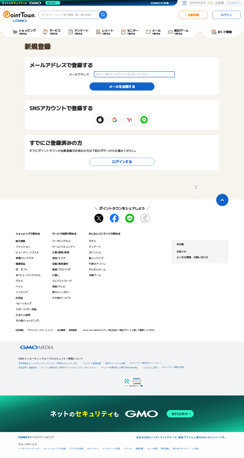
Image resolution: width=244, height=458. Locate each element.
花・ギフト (22, 269)
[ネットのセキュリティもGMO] (31, 3)
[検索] (103, 15)
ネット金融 (152, 448)
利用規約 (20, 330)
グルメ (19, 280)
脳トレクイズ (96, 258)
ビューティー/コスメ (27, 252)
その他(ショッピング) (27, 320)
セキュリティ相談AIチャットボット (146, 363)
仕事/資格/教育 (60, 252)
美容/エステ (59, 258)
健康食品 (20, 263)
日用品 (19, 297)
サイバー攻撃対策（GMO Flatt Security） (120, 367)
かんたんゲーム (97, 269)
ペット (19, 286)
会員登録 (193, 15)
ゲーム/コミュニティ (63, 246)
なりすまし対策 (150, 367)
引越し (55, 275)
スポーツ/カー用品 (26, 309)
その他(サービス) (61, 297)
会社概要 (61, 330)
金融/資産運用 (60, 263)
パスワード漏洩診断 (92, 363)
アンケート (95, 246)
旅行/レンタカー (61, 292)
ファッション (23, 246)
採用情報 (73, 330)
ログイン (226, 15)
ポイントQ (95, 252)
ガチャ (92, 241)
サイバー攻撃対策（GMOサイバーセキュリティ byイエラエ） (69, 367)
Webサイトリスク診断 (115, 363)
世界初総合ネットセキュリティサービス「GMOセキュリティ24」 (48, 363)
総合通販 (20, 241)
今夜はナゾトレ (97, 263)
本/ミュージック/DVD (28, 275)
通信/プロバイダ (61, 269)
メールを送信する (122, 86)
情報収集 (139, 448)
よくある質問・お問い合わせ (192, 257)
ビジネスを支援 (76, 448)
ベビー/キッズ (23, 303)
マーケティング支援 (111, 448)
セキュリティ (92, 448)
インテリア (22, 292)
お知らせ (181, 251)
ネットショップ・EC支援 (55, 448)
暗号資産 (165, 448)
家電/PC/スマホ (24, 258)
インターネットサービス (29, 448)
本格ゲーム (95, 275)
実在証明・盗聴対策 (27, 367)
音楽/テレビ (59, 286)
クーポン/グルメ (61, 241)
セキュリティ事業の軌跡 (173, 367)
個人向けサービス (180, 448)
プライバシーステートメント (40, 330)
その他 (195, 448)
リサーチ (128, 448)
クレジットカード (62, 280)
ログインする (122, 161)
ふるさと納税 (23, 314)
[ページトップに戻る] (222, 200)
